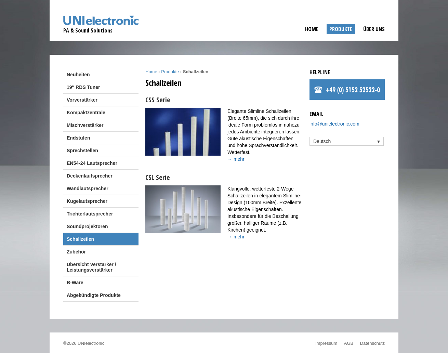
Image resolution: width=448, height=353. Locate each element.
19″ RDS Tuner (83, 87)
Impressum (326, 343)
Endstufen (78, 138)
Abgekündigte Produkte (94, 295)
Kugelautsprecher (87, 201)
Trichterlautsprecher (90, 214)
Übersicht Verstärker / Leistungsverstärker (91, 267)
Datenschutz (372, 343)
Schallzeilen (80, 239)
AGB (348, 343)
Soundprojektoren (87, 226)
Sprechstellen (82, 150)
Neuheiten (78, 74)
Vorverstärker (82, 100)
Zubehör (76, 251)
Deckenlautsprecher (90, 176)
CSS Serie (157, 99)
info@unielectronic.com (334, 124)
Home (311, 29)
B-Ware (75, 282)
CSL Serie (157, 177)
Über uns (374, 29)
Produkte (340, 29)
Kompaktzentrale (86, 112)
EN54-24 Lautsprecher (92, 163)
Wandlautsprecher (87, 188)
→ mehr (236, 159)
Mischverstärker (85, 125)
